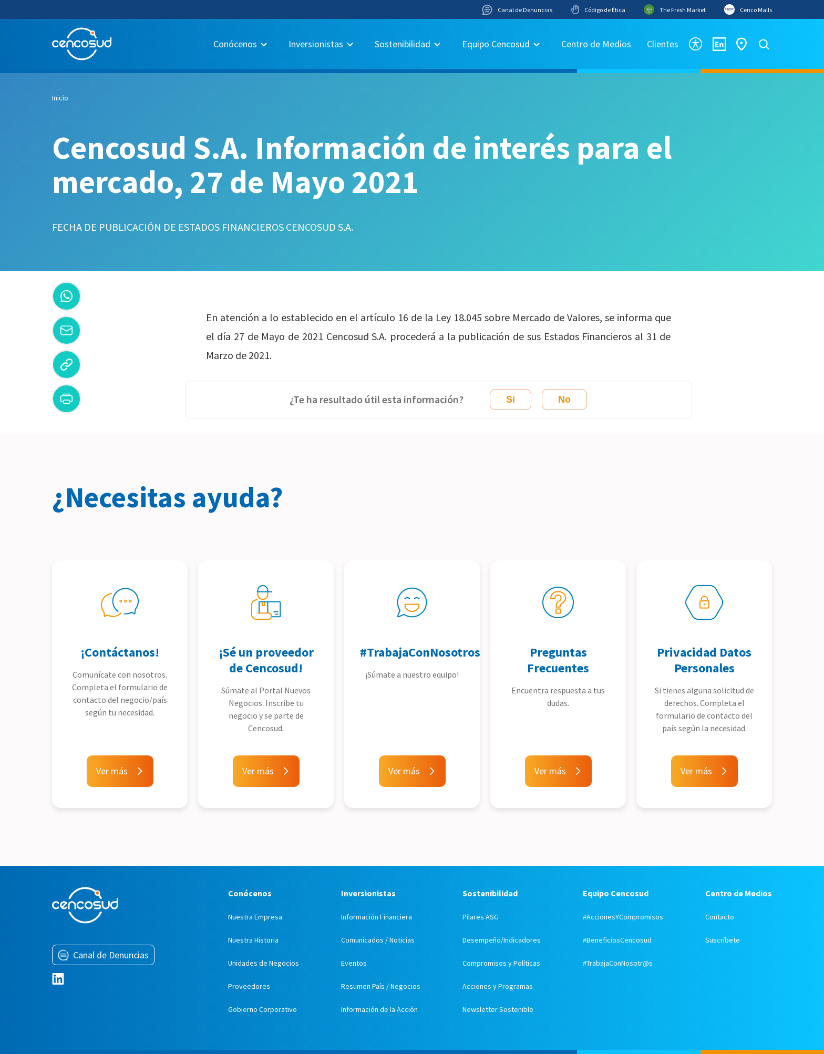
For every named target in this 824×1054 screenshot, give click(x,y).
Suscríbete (722, 940)
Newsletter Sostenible (497, 1009)
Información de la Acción (379, 1009)
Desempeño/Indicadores (501, 940)
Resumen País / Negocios (380, 986)
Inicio (60, 98)
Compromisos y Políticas (501, 963)
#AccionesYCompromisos (623, 917)
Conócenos (235, 44)
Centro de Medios (596, 44)
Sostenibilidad (402, 44)
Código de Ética (598, 9)
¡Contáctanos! (119, 652)
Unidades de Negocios (263, 963)
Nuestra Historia (253, 940)
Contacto (719, 917)
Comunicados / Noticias (378, 940)
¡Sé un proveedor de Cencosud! (266, 660)
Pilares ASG (480, 917)
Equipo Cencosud (496, 44)
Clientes (662, 44)
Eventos (354, 963)
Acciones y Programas (497, 986)
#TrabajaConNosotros (420, 652)
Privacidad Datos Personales (704, 660)
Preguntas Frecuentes (558, 660)
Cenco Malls (748, 9)
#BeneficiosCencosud (617, 940)
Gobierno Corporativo (262, 1009)
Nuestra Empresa (255, 917)
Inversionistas (316, 44)
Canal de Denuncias (517, 10)
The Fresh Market (675, 9)
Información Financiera (376, 917)
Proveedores (249, 986)
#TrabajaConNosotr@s (618, 963)
